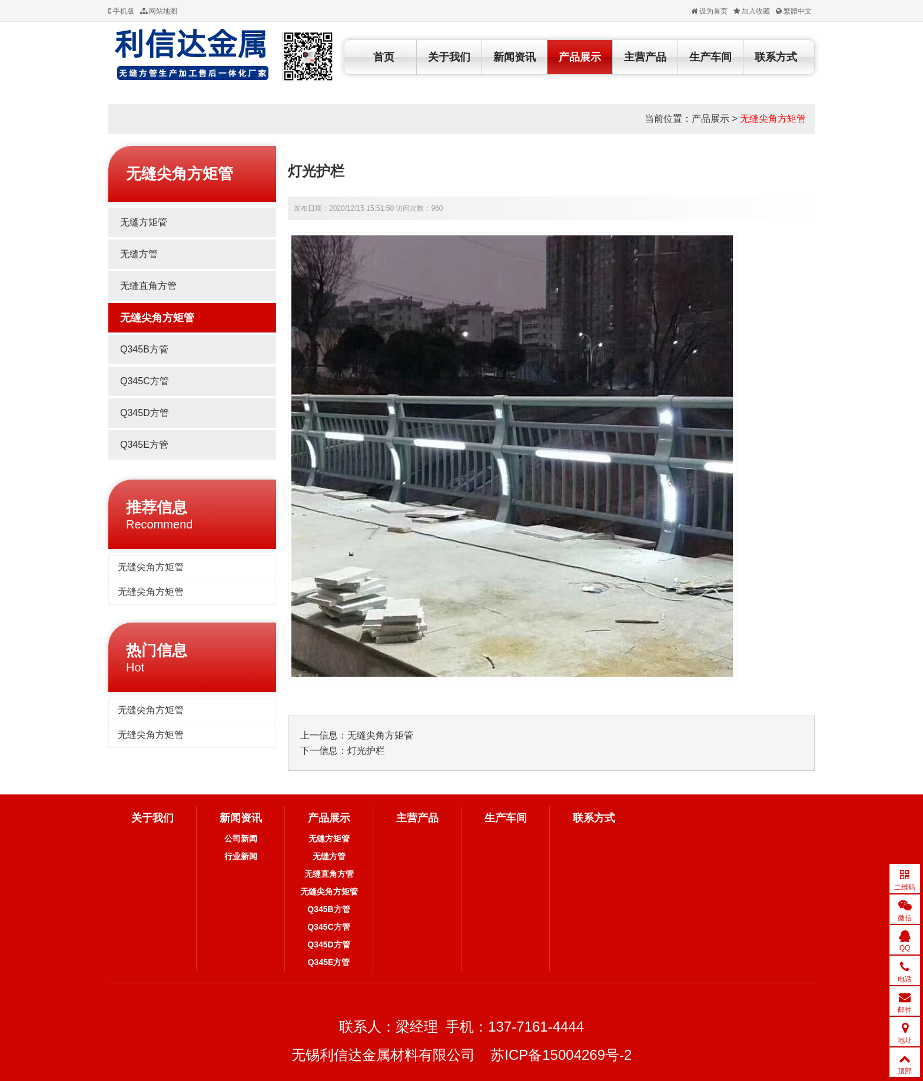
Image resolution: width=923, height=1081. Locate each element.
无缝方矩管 (143, 222)
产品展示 (580, 57)
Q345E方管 (144, 445)
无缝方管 (139, 254)
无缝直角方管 (148, 286)
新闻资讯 (514, 57)
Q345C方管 (144, 381)
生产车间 (710, 57)
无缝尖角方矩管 (773, 119)
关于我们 (449, 57)
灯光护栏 (366, 751)
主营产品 (645, 57)
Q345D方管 (144, 413)
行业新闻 (240, 856)
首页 (383, 57)
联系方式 (776, 57)
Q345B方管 (144, 349)
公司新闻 (240, 838)
